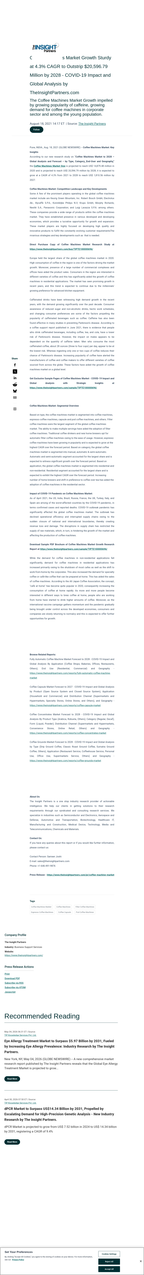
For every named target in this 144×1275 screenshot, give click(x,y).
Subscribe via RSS (14, 983)
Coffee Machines (63, 907)
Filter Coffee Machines (84, 907)
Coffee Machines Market (41, 907)
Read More (12, 1079)
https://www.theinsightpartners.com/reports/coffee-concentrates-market (68, 733)
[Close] (141, 1263)
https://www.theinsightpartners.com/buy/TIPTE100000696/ (61, 249)
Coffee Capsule (64, 912)
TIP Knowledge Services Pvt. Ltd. (20, 1035)
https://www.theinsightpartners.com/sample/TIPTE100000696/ (63, 387)
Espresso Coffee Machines (42, 912)
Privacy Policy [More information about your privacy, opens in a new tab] (18, 1262)
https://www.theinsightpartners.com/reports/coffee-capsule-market (65, 705)
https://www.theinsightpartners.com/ (24, 955)
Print (7, 974)
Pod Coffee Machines (85, 912)
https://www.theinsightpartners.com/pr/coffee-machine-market (80, 874)
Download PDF (12, 978)
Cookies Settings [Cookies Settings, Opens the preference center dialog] (109, 1256)
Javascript (10, 992)
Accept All (109, 1271)
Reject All (109, 1264)
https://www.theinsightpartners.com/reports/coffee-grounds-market (65, 760)
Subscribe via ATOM (15, 987)
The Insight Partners (92, 123)
